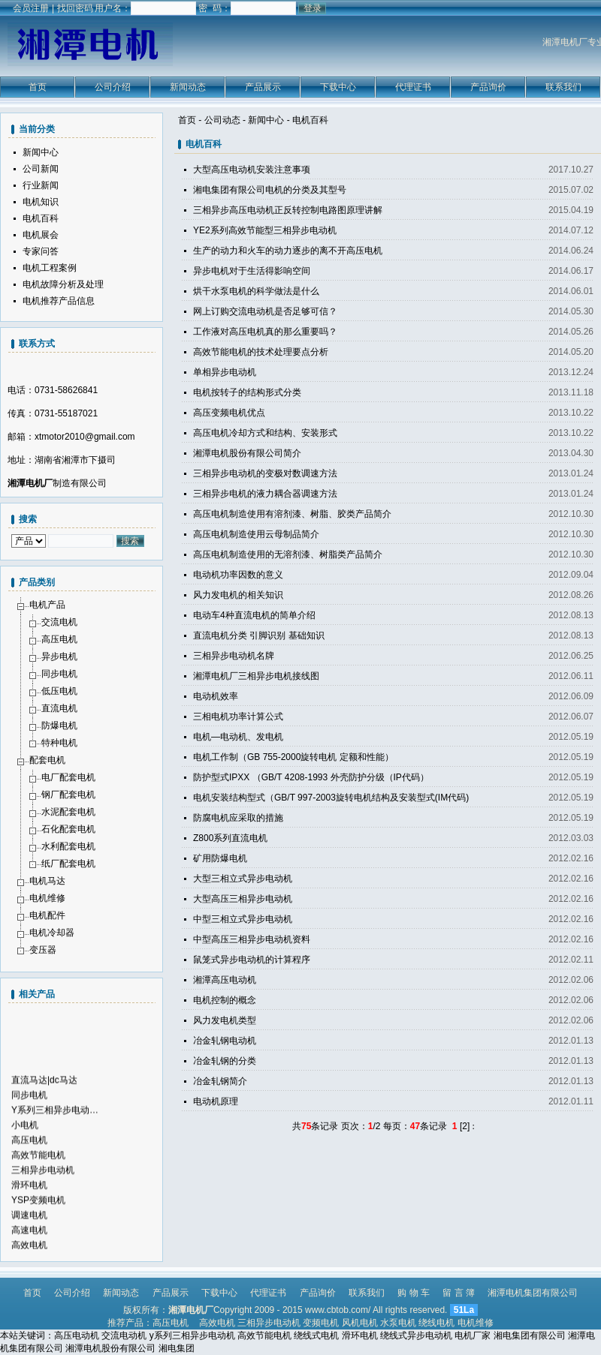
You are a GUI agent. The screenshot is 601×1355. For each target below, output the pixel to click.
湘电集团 (177, 1348)
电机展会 (41, 235)
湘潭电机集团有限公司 (533, 1292)
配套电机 (47, 760)
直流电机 (59, 708)
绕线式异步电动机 (416, 1335)
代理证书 (413, 87)
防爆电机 (59, 725)
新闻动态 (188, 87)
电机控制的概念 (224, 1000)
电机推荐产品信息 (59, 301)
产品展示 (263, 87)
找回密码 (75, 8)
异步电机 (59, 656)
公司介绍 (113, 87)
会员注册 (31, 8)
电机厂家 (473, 1335)
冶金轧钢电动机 (224, 1040)
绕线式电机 (316, 1335)
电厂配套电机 (68, 777)
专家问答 (41, 251)
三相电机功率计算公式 (238, 716)
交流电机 (59, 622)
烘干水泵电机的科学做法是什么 (256, 291)
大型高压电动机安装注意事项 (251, 169)
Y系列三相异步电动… (54, 1131)
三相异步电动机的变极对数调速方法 (265, 473)
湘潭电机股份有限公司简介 (247, 453)
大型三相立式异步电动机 (242, 878)
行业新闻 (41, 185)
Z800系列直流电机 (230, 838)
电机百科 (310, 120)
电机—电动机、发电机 (238, 737)
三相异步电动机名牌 (233, 655)
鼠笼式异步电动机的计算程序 (251, 959)
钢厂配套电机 (68, 794)
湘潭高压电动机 (224, 980)
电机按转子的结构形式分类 (247, 392)
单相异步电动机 (224, 372)
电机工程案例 (50, 268)
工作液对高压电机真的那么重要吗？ (265, 331)
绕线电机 (436, 1322)
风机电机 (360, 1322)
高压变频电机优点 (229, 412)
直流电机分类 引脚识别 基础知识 (259, 635)
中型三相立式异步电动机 (242, 919)
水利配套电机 (68, 846)
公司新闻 (41, 169)
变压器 (42, 950)
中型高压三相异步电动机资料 (251, 939)
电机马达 (47, 881)
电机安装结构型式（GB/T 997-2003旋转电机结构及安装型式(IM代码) (331, 797)
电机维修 (47, 898)
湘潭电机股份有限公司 (110, 1348)
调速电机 (29, 1236)
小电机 (24, 1146)
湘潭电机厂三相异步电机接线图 (256, 676)
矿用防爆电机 (220, 858)
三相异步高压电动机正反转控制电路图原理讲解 (287, 210)
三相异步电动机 (42, 1191)
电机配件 (47, 915)
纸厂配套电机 (68, 863)
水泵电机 (398, 1322)
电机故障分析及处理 (63, 284)
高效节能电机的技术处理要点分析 (260, 352)
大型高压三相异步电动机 (242, 899)
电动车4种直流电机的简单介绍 (254, 615)
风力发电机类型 (224, 1020)
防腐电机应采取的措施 (238, 818)
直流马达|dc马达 (44, 1101)
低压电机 (59, 691)
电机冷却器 (51, 932)
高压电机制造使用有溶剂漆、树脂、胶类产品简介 (292, 514)
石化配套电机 (68, 829)
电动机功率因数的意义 (238, 574)
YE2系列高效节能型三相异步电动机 (265, 230)
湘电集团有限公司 (530, 1335)
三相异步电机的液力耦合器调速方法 (265, 493)
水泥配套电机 (68, 812)
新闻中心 (266, 120)
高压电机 (59, 639)
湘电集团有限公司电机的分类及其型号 (269, 190)
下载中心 (338, 87)
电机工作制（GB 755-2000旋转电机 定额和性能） (293, 757)
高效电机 (217, 1322)
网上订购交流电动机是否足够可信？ (265, 311)
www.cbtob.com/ (337, 1310)
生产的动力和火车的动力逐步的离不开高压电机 (287, 250)
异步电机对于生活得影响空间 (251, 271)
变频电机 (321, 1322)
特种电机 (59, 743)
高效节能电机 (38, 1176)
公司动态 (222, 120)
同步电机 (59, 673)
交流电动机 (123, 1335)
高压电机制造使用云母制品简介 (256, 534)
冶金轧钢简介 (220, 1081)
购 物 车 (413, 1292)
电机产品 (47, 604)
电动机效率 (215, 696)
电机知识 (41, 202)
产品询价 (488, 87)
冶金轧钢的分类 (224, 1061)
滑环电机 (29, 1206)
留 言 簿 (458, 1292)
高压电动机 (76, 1335)
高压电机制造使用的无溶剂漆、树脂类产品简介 (287, 554)
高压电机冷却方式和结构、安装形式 (265, 433)
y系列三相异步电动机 (192, 1335)
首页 (38, 87)
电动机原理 (215, 1101)
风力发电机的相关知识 (238, 595)
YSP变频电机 (38, 1221)
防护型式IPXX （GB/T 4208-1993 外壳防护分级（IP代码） (311, 777)
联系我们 (563, 87)
